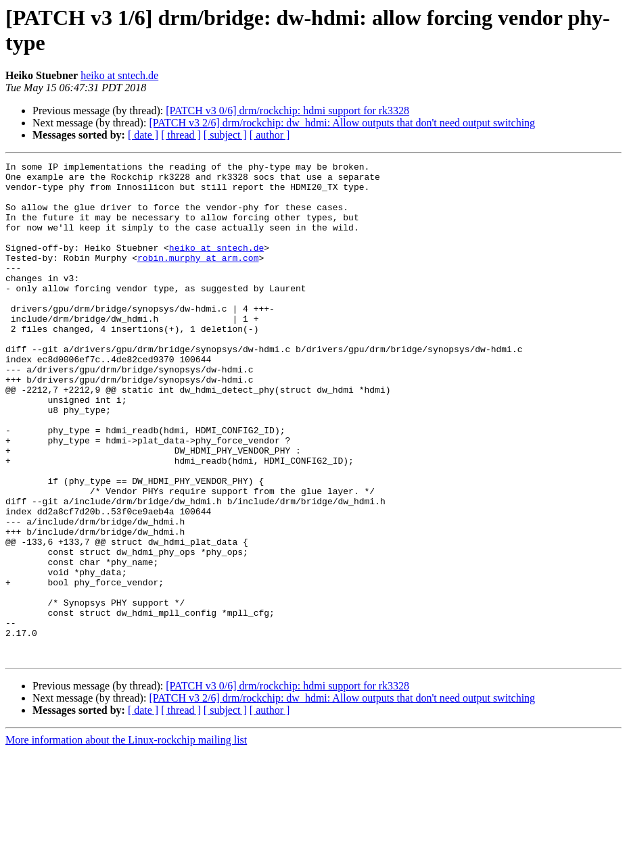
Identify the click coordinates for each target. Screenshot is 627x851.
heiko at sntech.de (119, 75)
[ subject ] (225, 135)
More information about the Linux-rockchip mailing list (126, 839)
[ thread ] (181, 135)
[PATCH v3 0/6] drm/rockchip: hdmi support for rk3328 (287, 110)
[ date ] (143, 135)
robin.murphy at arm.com (197, 278)
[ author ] (270, 135)
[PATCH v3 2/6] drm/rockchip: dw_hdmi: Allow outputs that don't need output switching (342, 122)
